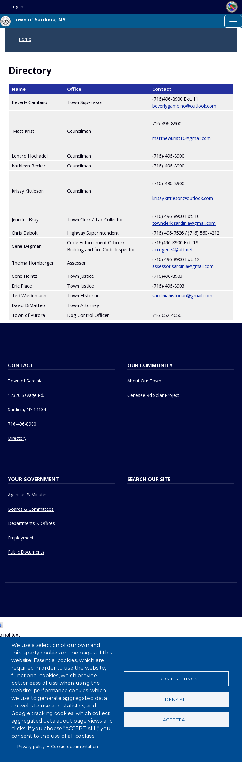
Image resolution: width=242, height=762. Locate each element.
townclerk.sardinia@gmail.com (184, 223)
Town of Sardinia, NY (33, 21)
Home (25, 39)
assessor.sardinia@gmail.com (183, 266)
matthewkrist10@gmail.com (181, 138)
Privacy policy (31, 746)
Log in (16, 6)
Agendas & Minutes (28, 494)
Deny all (176, 699)
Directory (17, 438)
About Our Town (144, 381)
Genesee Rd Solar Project (153, 395)
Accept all (176, 719)
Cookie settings (176, 678)
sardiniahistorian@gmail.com (182, 295)
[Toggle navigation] (233, 21)
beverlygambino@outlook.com (184, 105)
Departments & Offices (31, 523)
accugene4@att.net (172, 249)
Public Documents (26, 552)
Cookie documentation (74, 746)
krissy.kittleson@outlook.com (182, 198)
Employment (21, 538)
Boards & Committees (31, 509)
